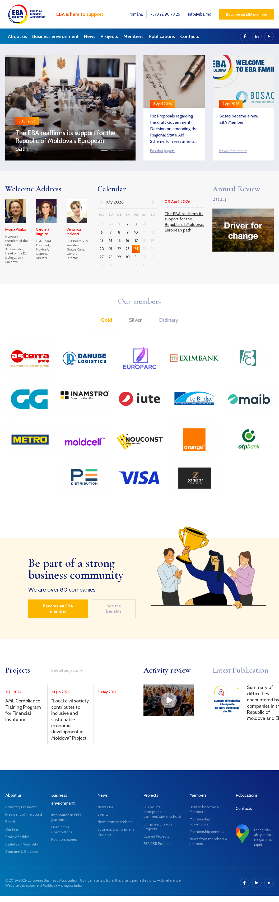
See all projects (64, 670)
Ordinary (168, 320)
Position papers (162, 151)
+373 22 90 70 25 (165, 14)
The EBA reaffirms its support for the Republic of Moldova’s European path (65, 141)
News (89, 36)
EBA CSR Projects (157, 843)
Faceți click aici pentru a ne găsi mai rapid (263, 837)
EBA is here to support (79, 14)
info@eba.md (199, 14)
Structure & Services (21, 851)
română (136, 14)
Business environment (55, 36)
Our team (13, 829)
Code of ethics (17, 836)
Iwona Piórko (15, 229)
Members (133, 36)
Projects (109, 36)
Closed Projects (156, 836)
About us (17, 36)
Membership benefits (207, 831)
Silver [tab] (135, 320)
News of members (233, 151)
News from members (114, 821)
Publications (162, 36)
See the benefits (114, 608)
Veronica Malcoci (74, 231)
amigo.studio (71, 885)
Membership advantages (199, 821)
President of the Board (23, 814)
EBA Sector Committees (61, 829)
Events (103, 814)
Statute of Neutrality (21, 844)
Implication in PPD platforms (66, 817)
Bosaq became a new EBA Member (238, 119)
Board (10, 821)
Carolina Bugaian (42, 231)
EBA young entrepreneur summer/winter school (162, 812)
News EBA (105, 807)
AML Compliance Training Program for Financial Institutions (23, 710)
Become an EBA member (246, 14)
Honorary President (21, 807)
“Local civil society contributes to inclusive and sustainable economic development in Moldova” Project (70, 719)
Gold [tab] (106, 320)
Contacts (189, 36)
